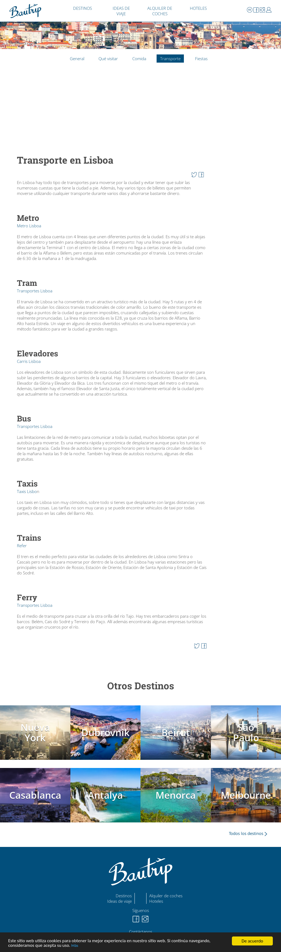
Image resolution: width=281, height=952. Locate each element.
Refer (22, 545)
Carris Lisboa (29, 361)
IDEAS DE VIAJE (121, 10)
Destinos (124, 895)
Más (74, 945)
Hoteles (156, 901)
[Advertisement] (112, 112)
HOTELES (198, 8)
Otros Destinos (140, 685)
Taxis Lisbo (27, 491)
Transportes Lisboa (34, 290)
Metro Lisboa (29, 225)
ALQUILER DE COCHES (159, 10)
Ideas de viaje (119, 901)
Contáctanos (140, 931)
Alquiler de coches (166, 895)
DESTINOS (82, 8)
